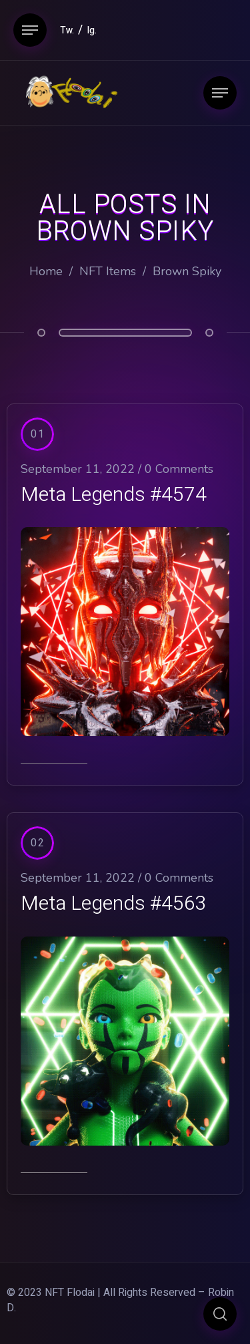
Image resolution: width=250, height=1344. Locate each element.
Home (46, 271)
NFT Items (107, 271)
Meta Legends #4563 (114, 903)
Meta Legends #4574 (114, 495)
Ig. (92, 30)
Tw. (67, 30)
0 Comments (179, 469)
